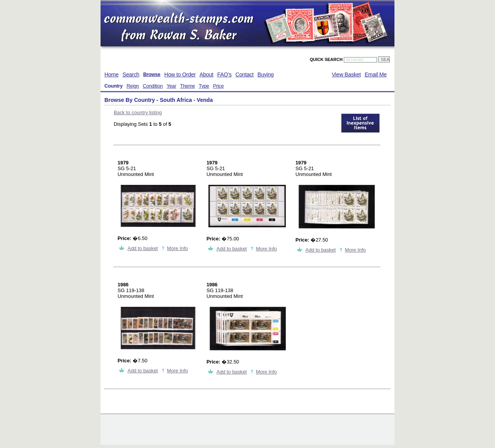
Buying (266, 74)
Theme (187, 86)
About (206, 74)
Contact (245, 74)
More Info (177, 248)
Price (218, 86)
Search (131, 74)
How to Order (180, 74)
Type (204, 86)
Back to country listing (138, 112)
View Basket (346, 74)
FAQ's (224, 74)
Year (171, 86)
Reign (132, 86)
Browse (151, 74)
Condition (153, 86)
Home (111, 74)
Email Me (376, 74)
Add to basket (143, 248)
